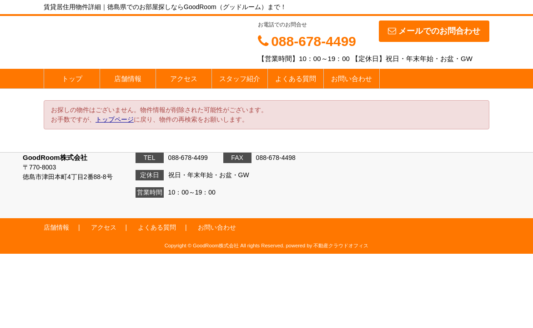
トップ (72, 78)
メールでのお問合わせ (434, 31)
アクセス (183, 78)
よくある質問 (295, 78)
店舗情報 (127, 78)
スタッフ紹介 (239, 78)
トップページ (115, 119)
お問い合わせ (351, 78)
